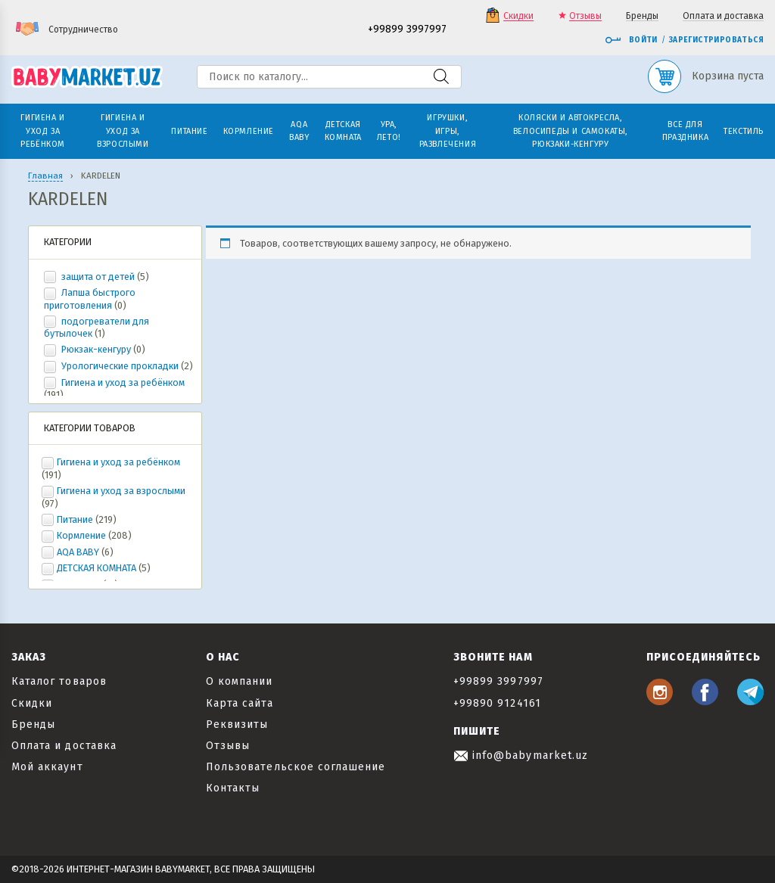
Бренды (642, 16)
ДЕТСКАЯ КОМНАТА (96, 568)
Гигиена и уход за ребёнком (122, 382)
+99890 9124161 (497, 703)
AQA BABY (78, 552)
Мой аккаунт (47, 766)
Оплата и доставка (723, 16)
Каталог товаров (59, 681)
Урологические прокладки (120, 366)
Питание (75, 519)
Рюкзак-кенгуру (96, 349)
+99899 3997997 (407, 30)
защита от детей (98, 276)
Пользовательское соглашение (295, 766)
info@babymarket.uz (520, 755)
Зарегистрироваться (716, 40)
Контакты (233, 788)
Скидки (518, 16)
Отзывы (585, 16)
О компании (239, 681)
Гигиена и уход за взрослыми (121, 490)
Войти (631, 40)
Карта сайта (239, 703)
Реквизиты (237, 724)
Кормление (81, 535)
